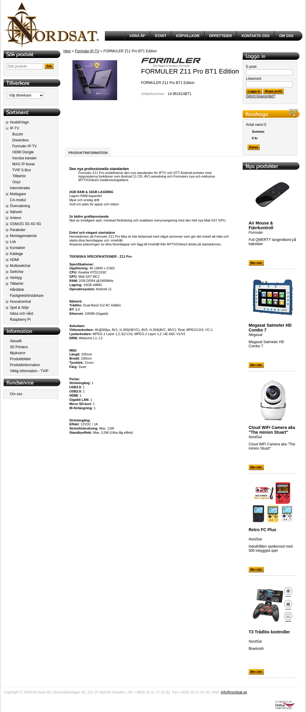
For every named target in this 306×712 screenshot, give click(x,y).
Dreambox (20, 140)
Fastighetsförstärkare (27, 296)
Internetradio (20, 188)
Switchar (17, 272)
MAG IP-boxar (23, 164)
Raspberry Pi (20, 319)
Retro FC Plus (262, 529)
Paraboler (17, 230)
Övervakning (20, 206)
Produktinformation (25, 365)
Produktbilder (20, 359)
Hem (67, 51)
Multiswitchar (20, 266)
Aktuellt (16, 341)
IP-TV (14, 128)
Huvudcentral (20, 302)
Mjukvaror (18, 353)
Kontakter (17, 248)
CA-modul (18, 200)
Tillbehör (19, 176)
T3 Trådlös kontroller (269, 632)
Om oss (16, 394)
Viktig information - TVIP (29, 371)
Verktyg (16, 278)
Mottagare (18, 194)
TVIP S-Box (21, 170)
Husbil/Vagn (19, 122)
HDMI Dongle (23, 152)
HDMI (14, 260)
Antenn (15, 218)
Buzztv (17, 134)
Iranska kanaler (24, 158)
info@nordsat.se (234, 692)
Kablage (16, 254)
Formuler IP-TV (24, 146)
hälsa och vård (21, 313)
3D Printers (19, 347)
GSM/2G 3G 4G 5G (25, 224)
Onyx (16, 182)
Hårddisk (17, 290)
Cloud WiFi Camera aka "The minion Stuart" (272, 430)
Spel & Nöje (19, 307)
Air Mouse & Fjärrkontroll (261, 225)
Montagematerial (23, 236)
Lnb (13, 242)
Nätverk (16, 212)
